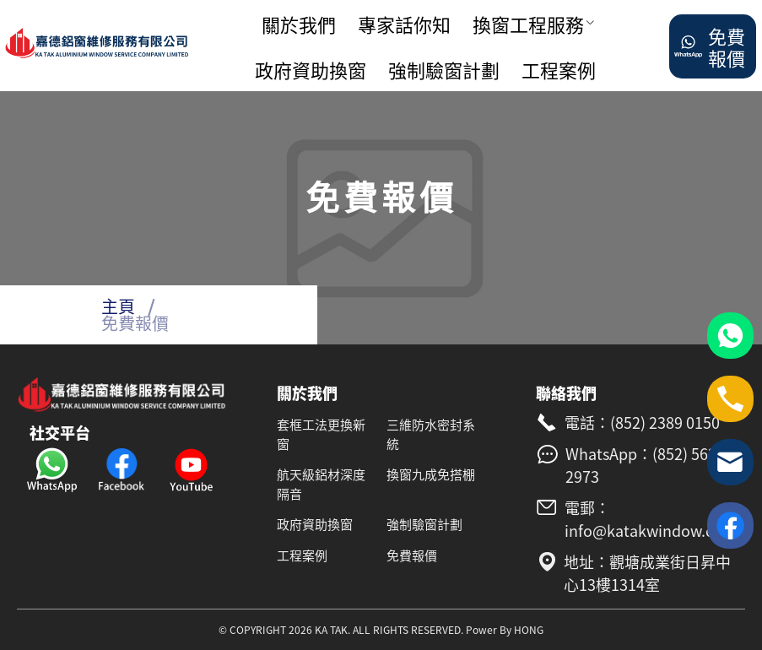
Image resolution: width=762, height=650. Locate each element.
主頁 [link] (118, 306)
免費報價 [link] (135, 323)
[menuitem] (303, 24)
